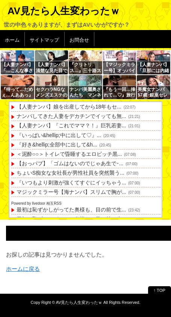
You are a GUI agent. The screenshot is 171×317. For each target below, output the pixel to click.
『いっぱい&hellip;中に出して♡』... (59, 135)
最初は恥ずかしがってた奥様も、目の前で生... (71, 210)
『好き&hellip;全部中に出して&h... (57, 145)
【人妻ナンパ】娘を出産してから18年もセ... (69, 107)
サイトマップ (44, 40)
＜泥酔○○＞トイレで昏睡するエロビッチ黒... (69, 154)
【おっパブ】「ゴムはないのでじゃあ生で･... (70, 163)
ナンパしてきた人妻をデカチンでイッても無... (71, 116)
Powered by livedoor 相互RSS (36, 203)
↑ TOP (159, 290)
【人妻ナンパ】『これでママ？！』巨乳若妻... (71, 125)
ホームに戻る (23, 269)
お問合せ (79, 40)
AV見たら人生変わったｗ (64, 11)
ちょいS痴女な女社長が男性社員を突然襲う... (70, 173)
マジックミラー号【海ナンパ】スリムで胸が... (71, 192)
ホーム (12, 40)
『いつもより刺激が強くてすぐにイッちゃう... (71, 183)
